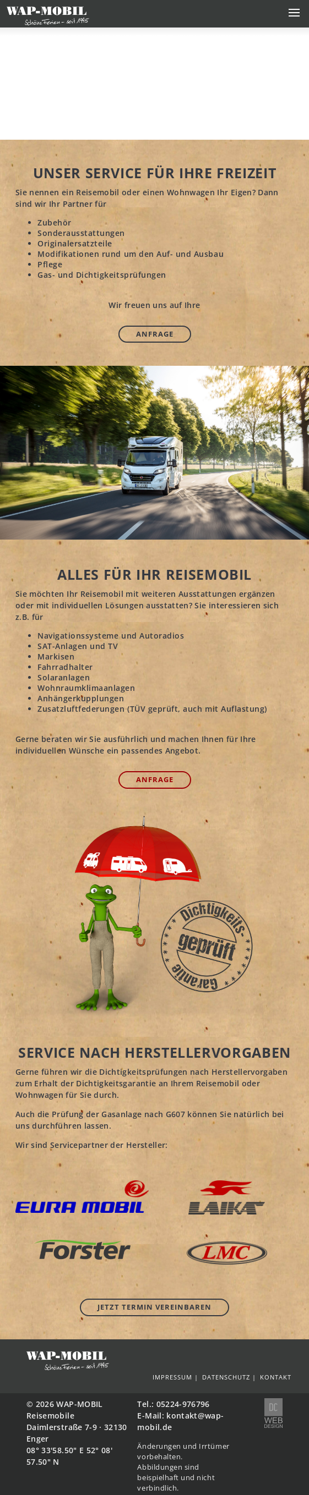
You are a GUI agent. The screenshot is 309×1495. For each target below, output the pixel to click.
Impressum (172, 1377)
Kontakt (275, 1377)
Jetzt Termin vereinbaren (154, 1307)
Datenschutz (226, 1377)
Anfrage (155, 334)
